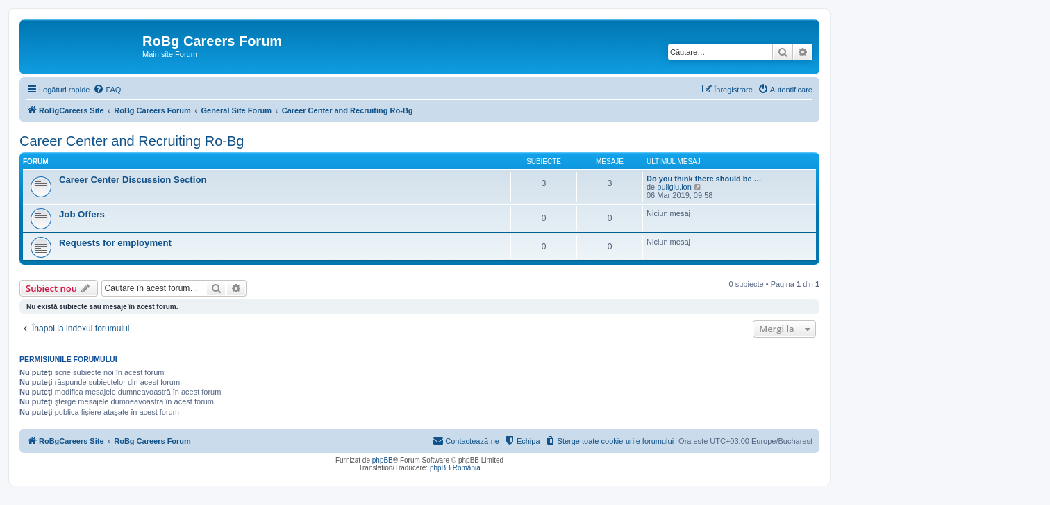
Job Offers (82, 214)
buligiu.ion (674, 187)
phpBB (382, 460)
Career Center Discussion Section (133, 179)
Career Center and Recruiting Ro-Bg (131, 141)
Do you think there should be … (704, 178)
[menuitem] (107, 89)
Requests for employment (115, 243)
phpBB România (455, 468)
